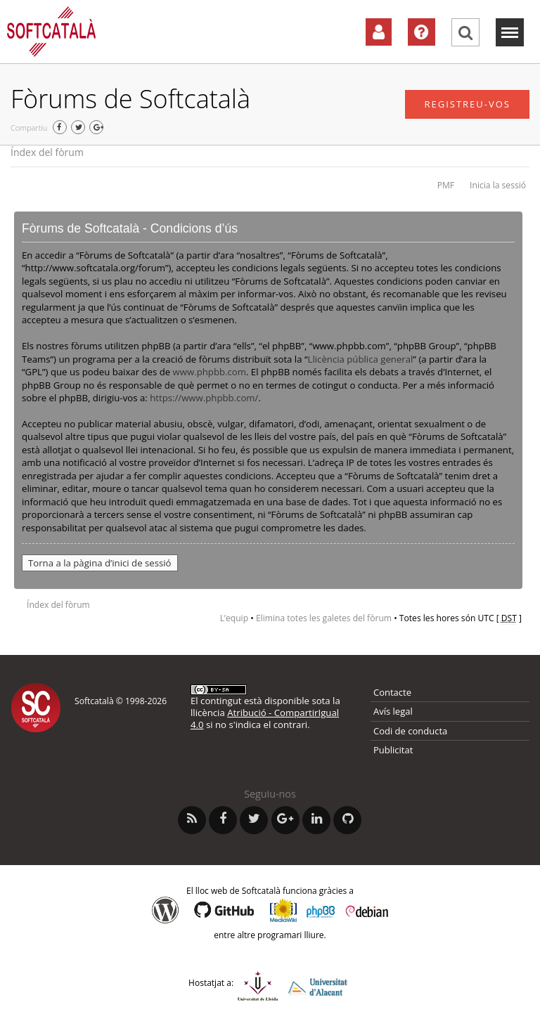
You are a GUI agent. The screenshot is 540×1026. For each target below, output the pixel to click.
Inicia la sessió (498, 185)
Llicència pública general (360, 359)
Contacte (392, 692)
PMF (445, 185)
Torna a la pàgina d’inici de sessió (100, 563)
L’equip (234, 618)
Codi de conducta (410, 731)
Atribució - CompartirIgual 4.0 (265, 718)
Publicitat (393, 749)
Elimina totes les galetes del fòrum (324, 618)
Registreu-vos (467, 104)
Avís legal (393, 711)
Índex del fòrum (47, 152)
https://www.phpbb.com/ (204, 397)
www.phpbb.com (209, 371)
